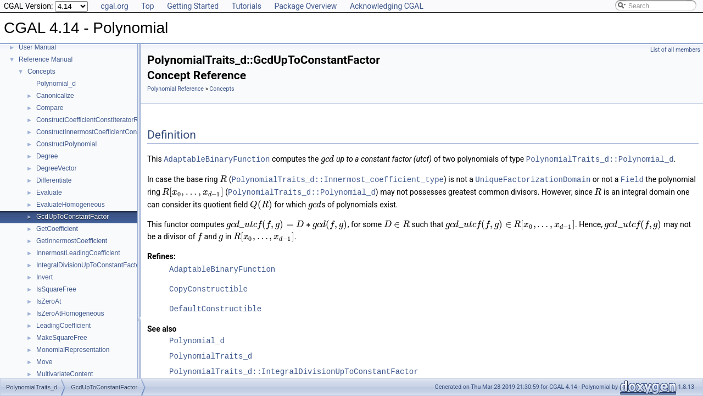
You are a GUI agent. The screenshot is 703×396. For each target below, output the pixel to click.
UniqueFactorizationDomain (532, 178)
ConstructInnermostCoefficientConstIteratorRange (109, 132)
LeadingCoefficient (63, 325)
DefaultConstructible (215, 307)
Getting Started (193, 6)
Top (147, 6)
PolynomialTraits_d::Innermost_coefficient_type (338, 178)
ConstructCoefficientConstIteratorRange (94, 120)
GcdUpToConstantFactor (72, 217)
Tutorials (246, 6)
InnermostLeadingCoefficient (78, 253)
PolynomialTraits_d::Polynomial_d (600, 158)
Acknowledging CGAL (386, 6)
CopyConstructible (208, 287)
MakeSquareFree (61, 338)
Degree (47, 156)
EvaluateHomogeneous (70, 204)
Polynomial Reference (175, 88)
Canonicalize (55, 96)
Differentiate (53, 180)
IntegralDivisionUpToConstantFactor (89, 265)
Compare (49, 108)
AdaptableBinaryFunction (217, 158)
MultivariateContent (64, 374)
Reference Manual (45, 59)
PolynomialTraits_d (210, 354)
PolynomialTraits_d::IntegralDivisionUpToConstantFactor (294, 370)
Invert (44, 277)
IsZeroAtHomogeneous (70, 313)
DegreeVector (56, 168)
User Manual (37, 47)
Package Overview (305, 6)
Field (632, 178)
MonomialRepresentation (72, 350)
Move (44, 362)
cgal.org (114, 6)
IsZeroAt (48, 301)
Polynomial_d (56, 83)
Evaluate (49, 192)
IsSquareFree (56, 289)
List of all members (675, 49)
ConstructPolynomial (66, 144)
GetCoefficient (57, 229)
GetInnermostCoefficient (71, 241)
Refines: (161, 254)
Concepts (41, 71)
